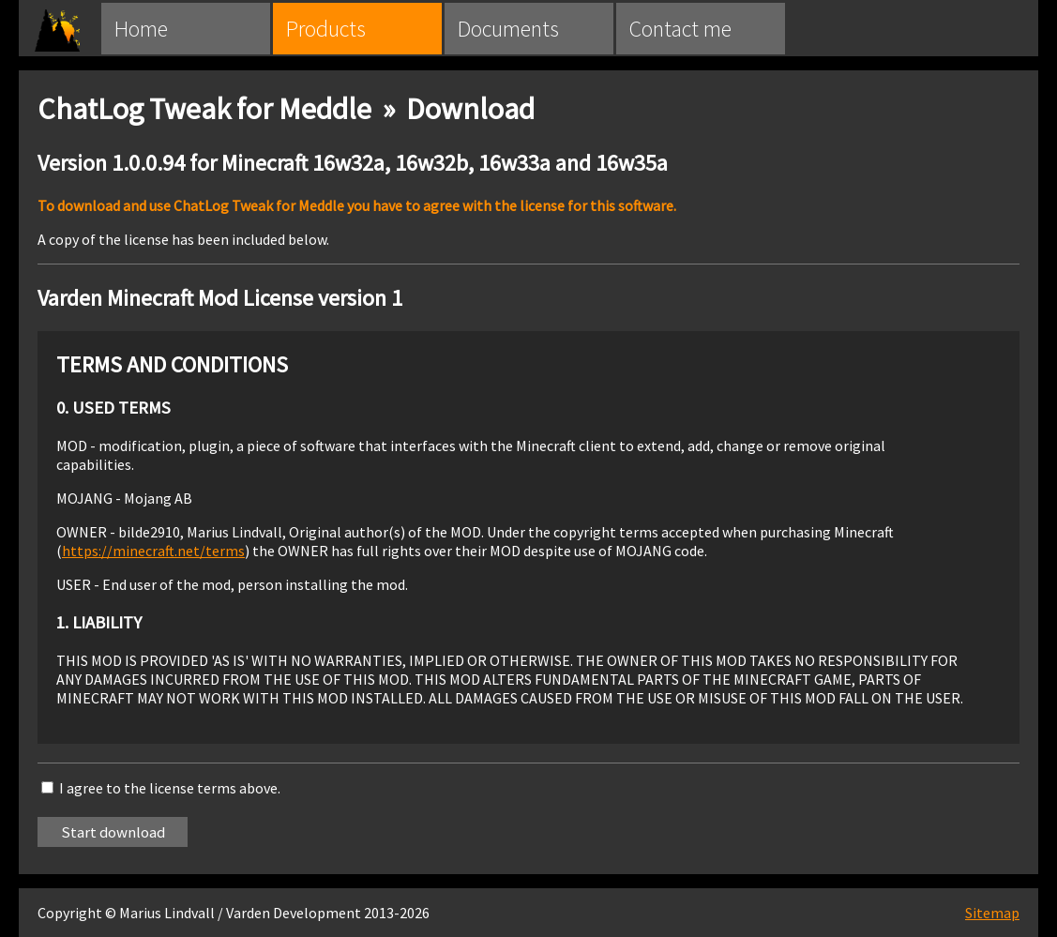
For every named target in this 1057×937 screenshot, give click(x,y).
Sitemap (992, 912)
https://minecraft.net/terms (153, 550)
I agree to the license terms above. (169, 787)
